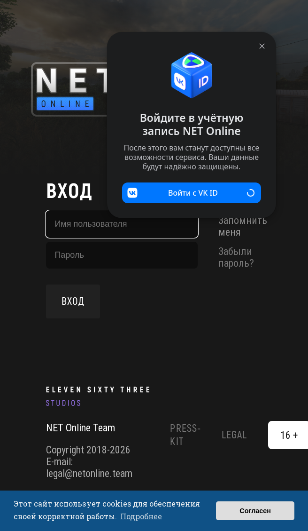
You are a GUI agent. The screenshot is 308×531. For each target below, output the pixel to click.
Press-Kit (185, 435)
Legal (234, 435)
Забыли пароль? (236, 257)
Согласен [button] (255, 511)
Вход (73, 301)
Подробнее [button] (141, 516)
